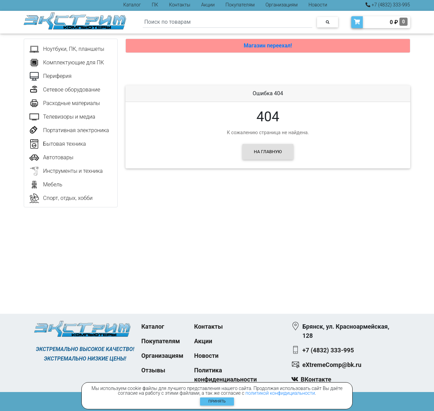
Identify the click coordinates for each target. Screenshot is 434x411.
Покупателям (240, 4)
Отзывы (153, 370)
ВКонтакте (316, 379)
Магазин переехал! (268, 45)
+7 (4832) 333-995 (388, 4)
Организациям (281, 4)
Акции (208, 4)
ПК (155, 4)
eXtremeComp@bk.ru (331, 364)
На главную (268, 151)
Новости (318, 4)
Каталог (132, 4)
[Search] (227, 22)
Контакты (179, 4)
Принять (217, 401)
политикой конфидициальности (280, 393)
